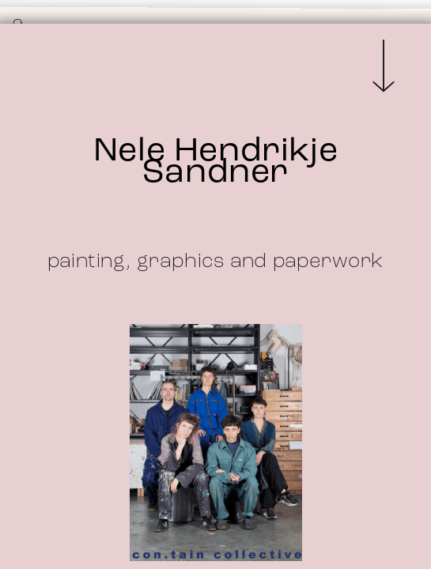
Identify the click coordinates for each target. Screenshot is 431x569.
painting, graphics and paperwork (215, 262)
